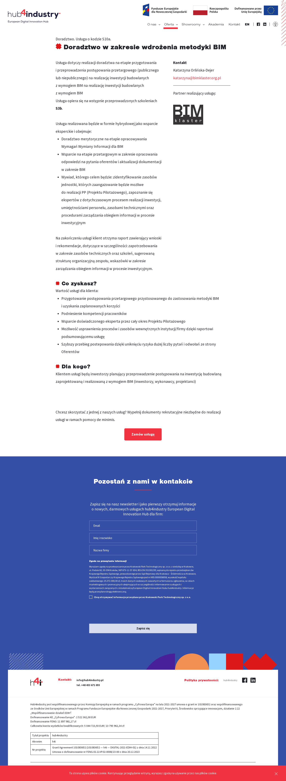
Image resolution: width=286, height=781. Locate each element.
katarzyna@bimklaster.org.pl (197, 77)
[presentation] (119, 610)
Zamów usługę (143, 434)
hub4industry (230, 678)
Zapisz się (143, 626)
